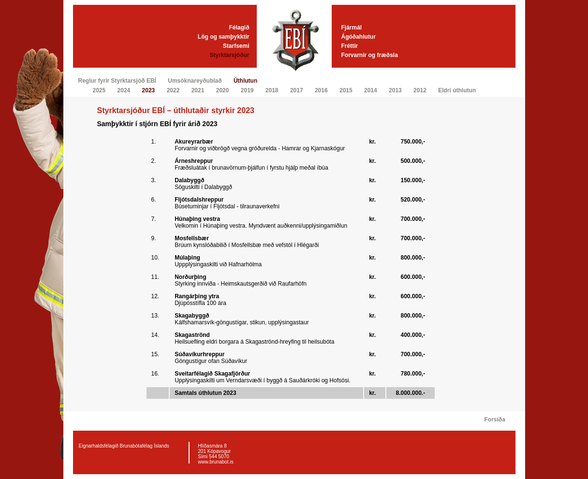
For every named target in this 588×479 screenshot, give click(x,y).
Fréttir (349, 46)
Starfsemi (236, 46)
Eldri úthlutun (457, 90)
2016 (321, 90)
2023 (148, 90)
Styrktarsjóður (229, 55)
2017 (296, 90)
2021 (198, 90)
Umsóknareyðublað (194, 80)
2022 (173, 90)
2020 (222, 90)
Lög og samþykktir (224, 36)
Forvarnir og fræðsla (369, 55)
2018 (272, 90)
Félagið (239, 27)
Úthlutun (245, 80)
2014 (370, 90)
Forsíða (495, 419)
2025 (99, 90)
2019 (247, 90)
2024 (124, 90)
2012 (419, 90)
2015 (346, 90)
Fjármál (351, 27)
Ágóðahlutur (358, 36)
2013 (395, 90)
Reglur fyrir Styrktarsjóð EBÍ (117, 80)
